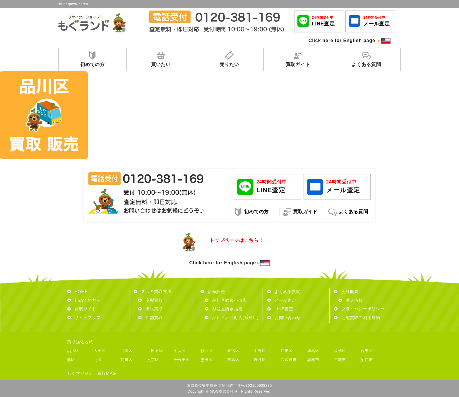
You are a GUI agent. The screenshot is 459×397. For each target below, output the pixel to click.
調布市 (313, 360)
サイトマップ (84, 317)
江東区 (287, 351)
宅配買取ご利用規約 (357, 317)
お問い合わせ (284, 317)
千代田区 (182, 360)
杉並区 (207, 351)
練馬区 (313, 351)
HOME (77, 291)
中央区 (180, 351)
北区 (98, 360)
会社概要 (346, 291)
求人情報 (350, 300)
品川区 (73, 351)
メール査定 (281, 300)
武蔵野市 (289, 360)
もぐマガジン (80, 373)
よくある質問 (284, 291)
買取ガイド (81, 308)
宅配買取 (150, 300)
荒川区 (126, 360)
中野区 (260, 351)
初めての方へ (84, 300)
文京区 (153, 360)
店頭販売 (213, 291)
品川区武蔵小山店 (226, 300)
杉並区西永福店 (223, 308)
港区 (71, 360)
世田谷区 (155, 351)
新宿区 (233, 351)
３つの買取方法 (152, 291)
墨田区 (207, 360)
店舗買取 (150, 317)
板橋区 (340, 351)
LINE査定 (280, 308)
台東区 (367, 351)
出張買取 (150, 308)
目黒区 (126, 351)
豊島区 (233, 360)
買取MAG (106, 373)
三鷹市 (340, 360)
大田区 (100, 351)
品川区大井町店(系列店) (232, 317)
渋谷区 (260, 360)
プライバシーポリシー (359, 308)
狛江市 (367, 360)
